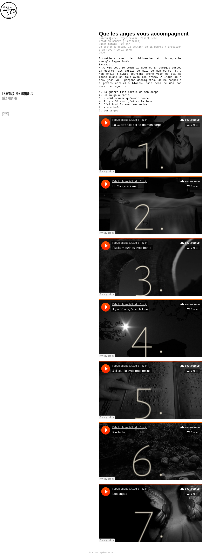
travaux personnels (27, 93)
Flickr (13, 113)
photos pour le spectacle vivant (27, 103)
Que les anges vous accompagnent (144, 34)
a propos (27, 107)
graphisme (27, 98)
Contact (5, 113)
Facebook (20, 113)
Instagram (27, 113)
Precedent (192, 33)
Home (9, 10)
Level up (199, 33)
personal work (199, 7)
